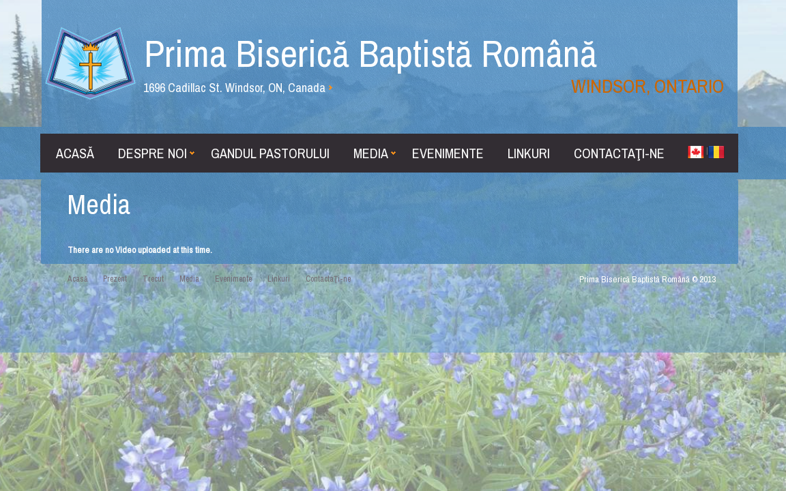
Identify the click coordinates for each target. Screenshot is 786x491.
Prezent (115, 278)
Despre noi (156, 153)
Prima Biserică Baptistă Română (434, 63)
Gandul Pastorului (270, 153)
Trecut (153, 278)
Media (374, 153)
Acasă (75, 153)
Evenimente (448, 153)
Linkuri (529, 153)
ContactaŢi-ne (619, 153)
